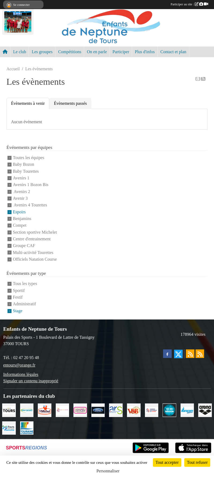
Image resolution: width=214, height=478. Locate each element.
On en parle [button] (97, 51)
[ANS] (152, 409)
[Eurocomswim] (187, 409)
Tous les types (25, 284)
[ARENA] (205, 409)
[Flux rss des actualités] (190, 353)
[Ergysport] (27, 409)
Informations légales (20, 374)
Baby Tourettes (26, 171)
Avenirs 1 (21, 178)
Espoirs (19, 212)
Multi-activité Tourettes (33, 252)
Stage (17, 311)
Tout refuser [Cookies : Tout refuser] (197, 462)
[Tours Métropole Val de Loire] (9, 427)
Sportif (19, 290)
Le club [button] (19, 51)
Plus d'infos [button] (145, 51)
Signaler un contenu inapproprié (30, 381)
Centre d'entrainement (32, 239)
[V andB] (134, 409)
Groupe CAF (24, 246)
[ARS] (116, 409)
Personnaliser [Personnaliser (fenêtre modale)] (107, 471)
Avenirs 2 (21, 191)
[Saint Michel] (44, 409)
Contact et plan (173, 51)
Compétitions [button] (69, 51)
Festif (17, 297)
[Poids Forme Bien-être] (62, 409)
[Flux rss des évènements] (200, 353)
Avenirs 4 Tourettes (30, 205)
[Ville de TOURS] (9, 409)
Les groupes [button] (42, 51)
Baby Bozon (23, 164)
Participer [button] (120, 51)
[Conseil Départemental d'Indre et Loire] (27, 427)
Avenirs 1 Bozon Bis (30, 185)
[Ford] (98, 409)
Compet (20, 225)
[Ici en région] (169, 409)
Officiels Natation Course (35, 259)
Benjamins (22, 218)
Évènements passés (70, 103)
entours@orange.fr (19, 365)
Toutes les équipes (28, 157)
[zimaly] (80, 409)
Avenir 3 (20, 198)
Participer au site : (189, 4)
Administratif (24, 304)
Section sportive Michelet (35, 232)
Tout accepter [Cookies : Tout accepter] (167, 462)
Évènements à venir (28, 103)
